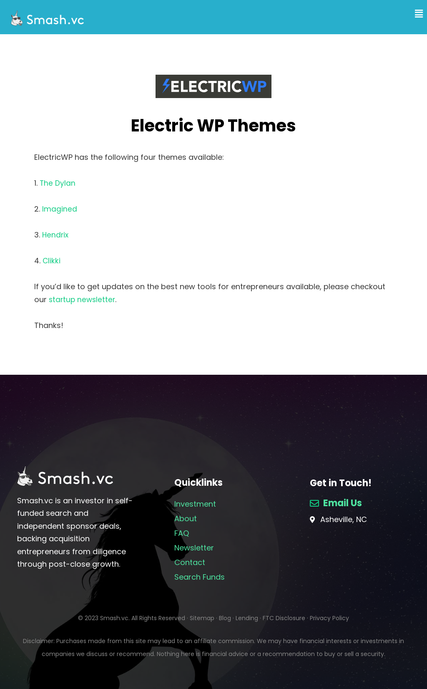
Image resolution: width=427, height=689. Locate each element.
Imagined (59, 209)
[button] (409, 14)
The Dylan (58, 183)
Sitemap (202, 618)
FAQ (181, 533)
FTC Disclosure (284, 618)
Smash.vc (114, 618)
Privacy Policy (329, 618)
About (185, 518)
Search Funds (199, 577)
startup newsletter (83, 299)
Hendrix (56, 235)
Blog (225, 618)
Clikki (52, 260)
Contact (189, 562)
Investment (195, 504)
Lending (247, 618)
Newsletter (194, 548)
